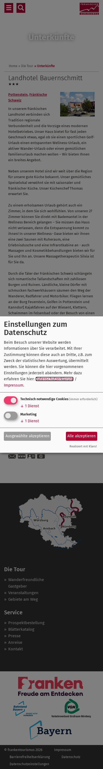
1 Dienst (29, 406)
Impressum (13, 385)
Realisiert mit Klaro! (83, 446)
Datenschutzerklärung (54, 379)
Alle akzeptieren (81, 436)
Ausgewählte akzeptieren (27, 436)
